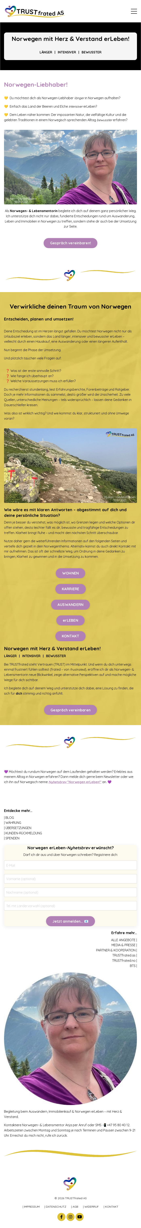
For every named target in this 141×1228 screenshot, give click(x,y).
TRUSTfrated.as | (124, 955)
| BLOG (9, 818)
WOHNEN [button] (70, 573)
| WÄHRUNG (12, 823)
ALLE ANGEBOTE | (124, 940)
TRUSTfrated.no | (124, 960)
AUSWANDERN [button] (71, 604)
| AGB (74, 1206)
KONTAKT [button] (70, 636)
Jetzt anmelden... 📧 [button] (71, 921)
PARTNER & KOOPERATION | (116, 950)
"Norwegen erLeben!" (74, 782)
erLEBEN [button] (70, 620)
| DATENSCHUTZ (55, 1206)
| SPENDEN (11, 838)
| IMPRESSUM (31, 1206)
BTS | (133, 966)
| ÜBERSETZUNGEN (17, 828)
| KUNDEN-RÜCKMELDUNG (23, 833)
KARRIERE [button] (70, 589)
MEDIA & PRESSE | (124, 945)
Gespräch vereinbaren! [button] (70, 243)
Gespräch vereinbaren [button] (70, 710)
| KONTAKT (111, 1206)
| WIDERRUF (91, 1206)
